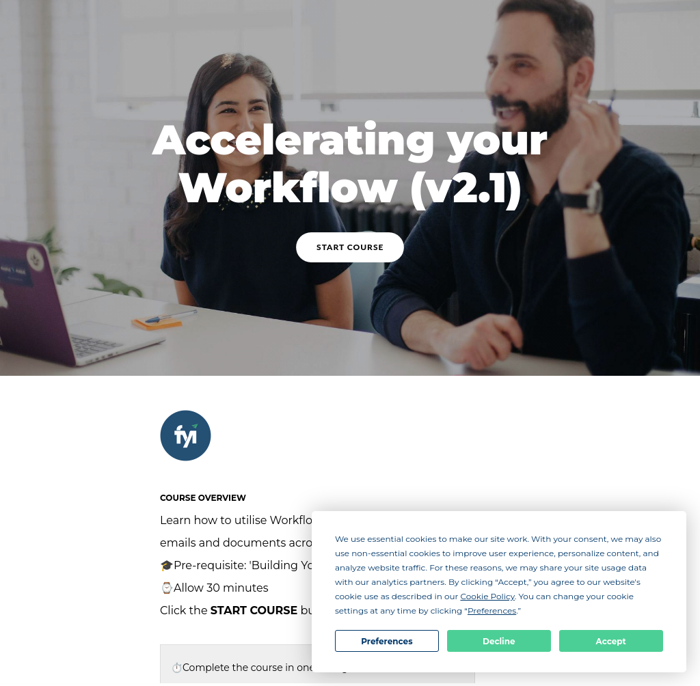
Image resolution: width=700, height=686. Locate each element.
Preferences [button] (492, 610)
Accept (611, 641)
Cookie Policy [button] (487, 596)
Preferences (386, 641)
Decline (499, 641)
